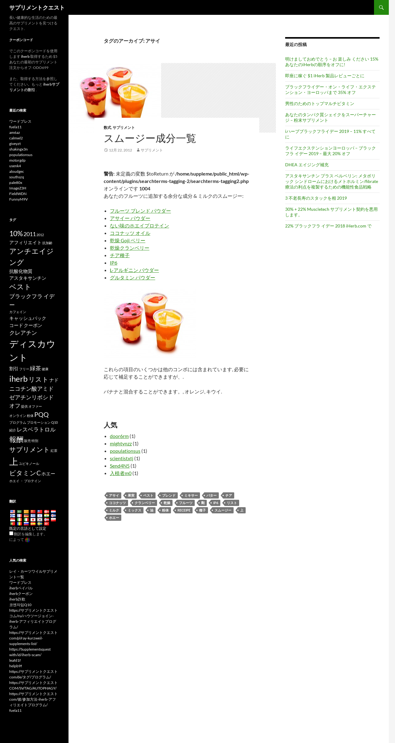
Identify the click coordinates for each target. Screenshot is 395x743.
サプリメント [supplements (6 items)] (29, 449)
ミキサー (191, 495)
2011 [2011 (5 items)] (29, 234)
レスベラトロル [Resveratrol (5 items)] (36, 429)
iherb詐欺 (17, 599)
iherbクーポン (21, 593)
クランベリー (145, 503)
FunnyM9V (18, 199)
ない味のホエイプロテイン (139, 225)
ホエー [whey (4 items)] (48, 473)
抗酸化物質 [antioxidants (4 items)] (20, 271)
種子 (202, 510)
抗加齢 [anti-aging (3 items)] (47, 243)
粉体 (165, 510)
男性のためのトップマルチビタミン (319, 103)
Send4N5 (120, 466)
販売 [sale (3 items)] (27, 441)
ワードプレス (20, 121)
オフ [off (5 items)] (14, 405)
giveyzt (15, 143)
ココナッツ (117, 503)
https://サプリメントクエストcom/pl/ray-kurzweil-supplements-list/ (33, 638)
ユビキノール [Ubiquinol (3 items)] (29, 463)
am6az (14, 132)
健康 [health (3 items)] (45, 369)
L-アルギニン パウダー (134, 270)
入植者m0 (120, 473)
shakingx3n (18, 149)
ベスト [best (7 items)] (20, 286)
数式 (107, 127)
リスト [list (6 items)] (38, 379)
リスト (232, 503)
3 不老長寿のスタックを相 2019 (316, 198)
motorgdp (17, 160)
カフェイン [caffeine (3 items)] (17, 312)
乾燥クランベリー (129, 248)
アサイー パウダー (130, 218)
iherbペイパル (21, 588)
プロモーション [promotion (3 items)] (39, 422)
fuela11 (15, 127)
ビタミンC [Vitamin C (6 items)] (25, 473)
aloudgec (16, 171)
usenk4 (15, 165)
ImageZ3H (17, 188)
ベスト (148, 495)
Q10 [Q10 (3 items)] (54, 422)
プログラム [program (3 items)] (17, 422)
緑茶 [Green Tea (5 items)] (35, 368)
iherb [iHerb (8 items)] (18, 378)
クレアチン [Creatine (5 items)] (23, 332)
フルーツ (186, 503)
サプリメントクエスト (37, 7)
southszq (16, 177)
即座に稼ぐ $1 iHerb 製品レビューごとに (324, 75)
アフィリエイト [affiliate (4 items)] (25, 242)
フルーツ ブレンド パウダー (140, 211)
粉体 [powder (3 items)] (30, 416)
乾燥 (167, 503)
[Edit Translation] (11, 533)
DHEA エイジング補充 (307, 164)
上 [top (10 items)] (13, 461)
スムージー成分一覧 (150, 138)
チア (228, 495)
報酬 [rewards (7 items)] (16, 439)
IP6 (113, 262)
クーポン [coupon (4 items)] (33, 325)
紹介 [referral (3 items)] (12, 430)
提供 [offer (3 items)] (24, 406)
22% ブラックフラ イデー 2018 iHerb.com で (328, 225)
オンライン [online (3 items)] (17, 416)
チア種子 (120, 255)
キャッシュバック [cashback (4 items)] (27, 318)
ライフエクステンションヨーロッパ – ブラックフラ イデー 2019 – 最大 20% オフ (330, 150)
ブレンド (169, 495)
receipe (183, 510)
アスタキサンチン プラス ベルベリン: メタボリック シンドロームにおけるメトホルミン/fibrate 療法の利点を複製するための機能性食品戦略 (331, 181)
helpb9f (15, 666)
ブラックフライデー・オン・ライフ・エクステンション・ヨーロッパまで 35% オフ (330, 89)
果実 (131, 495)
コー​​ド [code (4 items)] (16, 325)
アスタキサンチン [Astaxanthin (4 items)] (27, 278)
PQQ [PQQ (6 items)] (41, 414)
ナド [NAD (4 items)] (54, 380)
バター (211, 495)
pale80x (15, 182)
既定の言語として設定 (27, 528)
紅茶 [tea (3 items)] (54, 450)
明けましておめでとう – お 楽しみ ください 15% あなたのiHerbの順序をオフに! (331, 61)
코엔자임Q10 (20, 604)
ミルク (114, 510)
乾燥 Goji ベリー (127, 240)
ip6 (215, 503)
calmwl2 (16, 138)
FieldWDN (18, 193)
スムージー (222, 510)
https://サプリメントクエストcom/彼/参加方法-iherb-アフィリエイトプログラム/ (33, 699)
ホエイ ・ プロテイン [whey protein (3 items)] (25, 481)
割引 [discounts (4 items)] (14, 368)
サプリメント (124, 127)
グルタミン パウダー (132, 277)
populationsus (125, 451)
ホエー (114, 518)
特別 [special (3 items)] (34, 441)
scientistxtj (121, 458)
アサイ (114, 495)
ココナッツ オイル (130, 233)
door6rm (119, 436)
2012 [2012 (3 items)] (40, 235)
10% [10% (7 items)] (16, 233)
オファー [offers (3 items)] (35, 406)
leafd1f (15, 660)
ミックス (134, 510)
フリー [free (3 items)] (24, 369)
